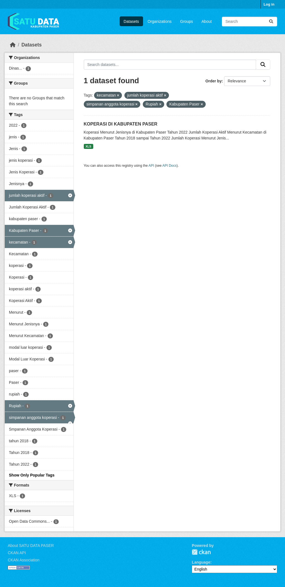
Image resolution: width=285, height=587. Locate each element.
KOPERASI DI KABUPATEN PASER (121, 124)
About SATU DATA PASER (31, 545)
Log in (269, 4)
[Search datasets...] (249, 21)
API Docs (169, 166)
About (207, 21)
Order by (213, 81)
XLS (88, 146)
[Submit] (271, 21)
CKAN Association (24, 560)
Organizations (159, 21)
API (151, 166)
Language (201, 562)
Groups (186, 21)
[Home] (13, 45)
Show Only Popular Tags (32, 475)
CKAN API (17, 553)
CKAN (201, 552)
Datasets (131, 21)
